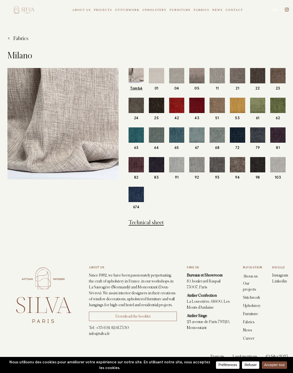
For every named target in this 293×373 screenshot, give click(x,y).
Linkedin (279, 281)
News (217, 10)
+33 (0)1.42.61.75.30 (112, 328)
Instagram (280, 275)
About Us (81, 10)
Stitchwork (127, 10)
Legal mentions (245, 356)
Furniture (180, 10)
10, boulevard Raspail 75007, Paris (204, 284)
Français (217, 356)
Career (248, 338)
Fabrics (201, 10)
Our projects (249, 286)
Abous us (250, 276)
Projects (103, 10)
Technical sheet (146, 222)
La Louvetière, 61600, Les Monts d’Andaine (208, 304)
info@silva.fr (99, 333)
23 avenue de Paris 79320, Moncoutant (208, 325)
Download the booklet (133, 316)
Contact (234, 10)
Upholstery (154, 10)
